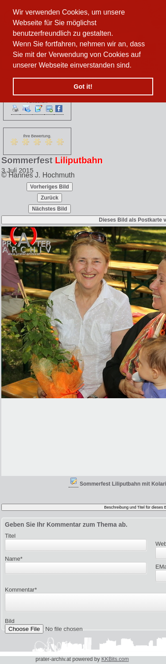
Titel (10, 535)
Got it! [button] (82, 86)
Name (14, 558)
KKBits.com (115, 659)
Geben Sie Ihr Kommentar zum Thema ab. (66, 524)
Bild (10, 623)
